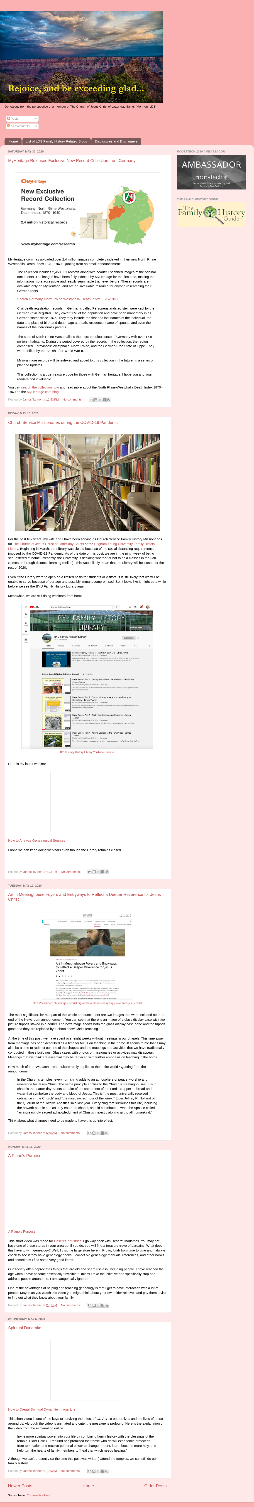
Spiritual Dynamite (24, 1328)
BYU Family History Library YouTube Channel (87, 752)
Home (13, 141)
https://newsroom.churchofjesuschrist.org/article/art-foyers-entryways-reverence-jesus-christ (87, 1003)
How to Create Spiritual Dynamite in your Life (41, 1409)
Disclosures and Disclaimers (116, 141)
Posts (13, 118)
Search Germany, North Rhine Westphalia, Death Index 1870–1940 (67, 299)
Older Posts (155, 1485)
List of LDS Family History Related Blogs (56, 141)
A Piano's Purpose (25, 1155)
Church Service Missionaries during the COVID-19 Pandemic (63, 422)
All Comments (18, 126)
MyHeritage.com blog (43, 392)
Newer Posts (20, 1485)
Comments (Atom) (39, 1495)
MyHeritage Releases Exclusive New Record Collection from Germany (71, 160)
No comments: (73, 399)
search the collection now (40, 387)
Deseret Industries (67, 1241)
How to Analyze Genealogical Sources (36, 840)
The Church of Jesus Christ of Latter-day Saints (48, 544)
